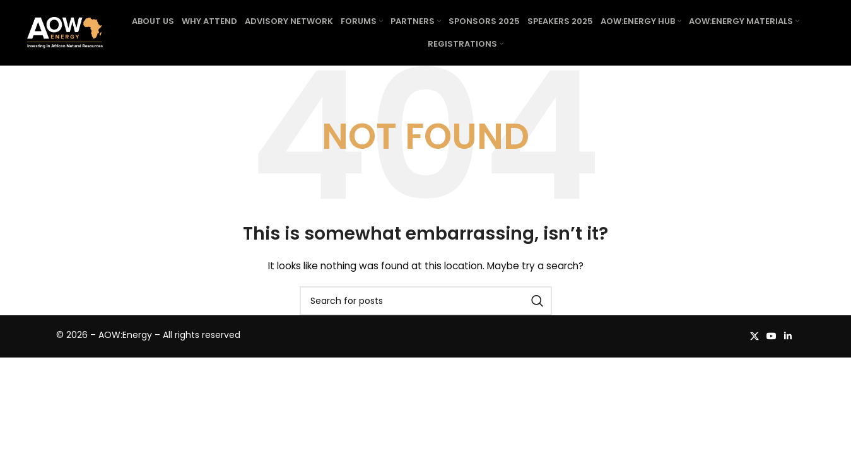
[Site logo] (65, 32)
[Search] (426, 300)
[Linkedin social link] (787, 336)
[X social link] (754, 336)
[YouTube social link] (771, 336)
